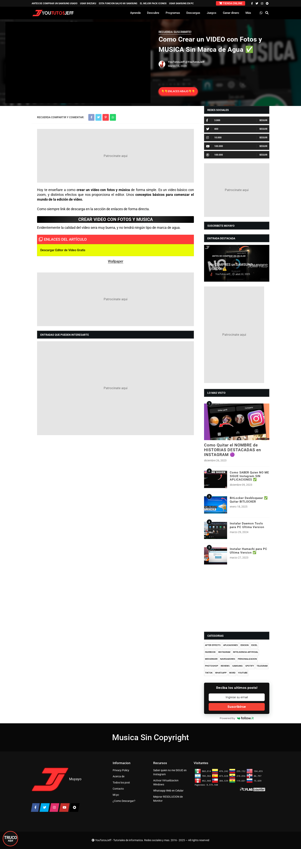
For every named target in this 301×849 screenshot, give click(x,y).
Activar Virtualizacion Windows (166, 782)
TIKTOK (209, 673)
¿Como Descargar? (124, 800)
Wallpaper (115, 261)
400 (212, 128)
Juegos (211, 13)
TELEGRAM (262, 666)
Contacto (118, 788)
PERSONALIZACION (247, 659)
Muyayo (75, 779)
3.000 (213, 120)
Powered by (237, 718)
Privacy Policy (121, 770)
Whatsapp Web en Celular (168, 790)
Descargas (193, 13)
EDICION (245, 645)
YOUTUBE (242, 673)
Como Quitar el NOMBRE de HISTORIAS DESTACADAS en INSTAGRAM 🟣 (232, 450)
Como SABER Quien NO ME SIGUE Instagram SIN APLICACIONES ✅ (249, 476)
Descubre (153, 13)
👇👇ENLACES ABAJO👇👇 (178, 91)
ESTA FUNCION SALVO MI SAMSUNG (118, 3)
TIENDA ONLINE (230, 3)
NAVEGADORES (227, 659)
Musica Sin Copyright (150, 737)
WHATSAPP (221, 673)
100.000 (214, 146)
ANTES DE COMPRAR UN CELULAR (229, 256)
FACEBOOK (210, 652)
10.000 (214, 137)
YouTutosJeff (176, 61)
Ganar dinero (231, 13)
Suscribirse (236, 707)
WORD (232, 673)
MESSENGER (211, 659)
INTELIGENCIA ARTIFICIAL (245, 652)
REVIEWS (225, 666)
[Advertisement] (115, 156)
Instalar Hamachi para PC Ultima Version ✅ (248, 550)
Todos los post (121, 782)
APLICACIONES (230, 645)
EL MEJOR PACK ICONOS (153, 3)
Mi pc (116, 794)
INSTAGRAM (224, 652)
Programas (173, 13)
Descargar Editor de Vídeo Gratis (62, 250)
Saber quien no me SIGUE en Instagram (170, 772)
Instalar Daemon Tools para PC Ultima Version (247, 525)
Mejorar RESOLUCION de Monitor (168, 798)
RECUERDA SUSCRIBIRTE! (175, 32)
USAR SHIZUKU (88, 3)
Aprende (135, 13)
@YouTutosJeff (194, 61)
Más (248, 13)
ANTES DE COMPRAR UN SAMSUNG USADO (54, 3)
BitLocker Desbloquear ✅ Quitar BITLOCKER (249, 499)
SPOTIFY (249, 666)
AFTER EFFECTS (213, 645)
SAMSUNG (237, 666)
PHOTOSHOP (211, 666)
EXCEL (254, 645)
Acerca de (118, 776)
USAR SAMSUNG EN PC (181, 3)
